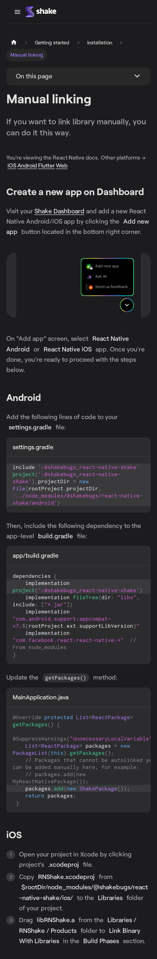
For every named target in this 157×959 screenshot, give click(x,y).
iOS (12, 165)
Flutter (46, 165)
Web (61, 165)
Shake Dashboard (59, 211)
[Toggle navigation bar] (17, 12)
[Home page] (13, 42)
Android (27, 165)
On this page (34, 76)
